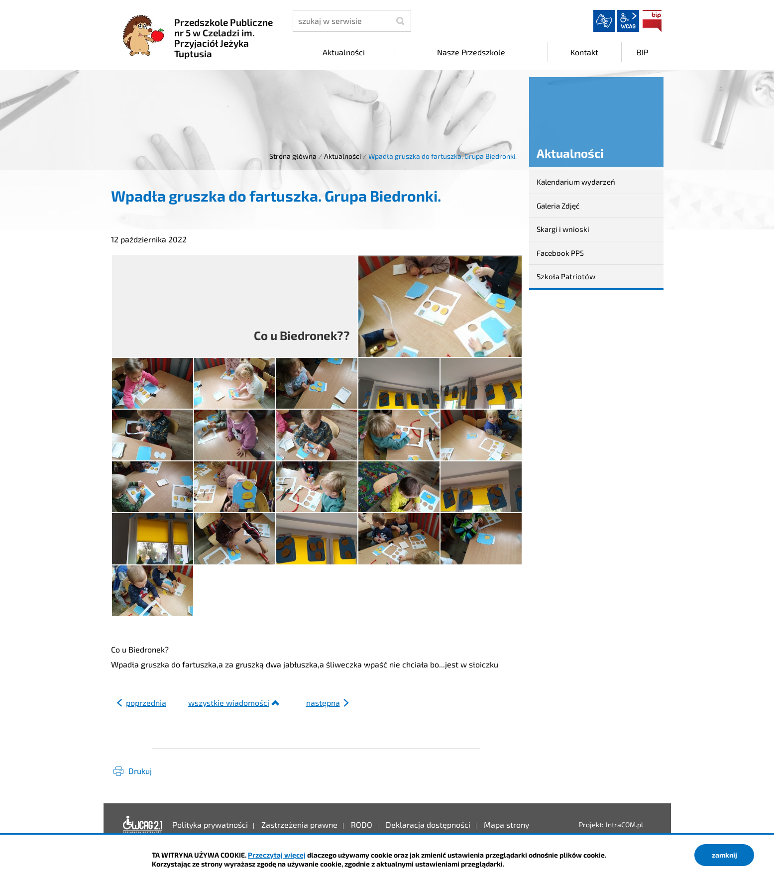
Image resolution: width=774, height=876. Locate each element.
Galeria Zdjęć (558, 205)
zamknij (724, 855)
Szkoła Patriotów (566, 276)
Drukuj (140, 770)
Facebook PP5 (560, 252)
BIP (652, 21)
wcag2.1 (628, 21)
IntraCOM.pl (624, 824)
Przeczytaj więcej (277, 855)
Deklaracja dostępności (143, 825)
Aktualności (342, 156)
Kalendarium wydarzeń (576, 181)
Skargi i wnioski (563, 228)
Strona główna (293, 156)
